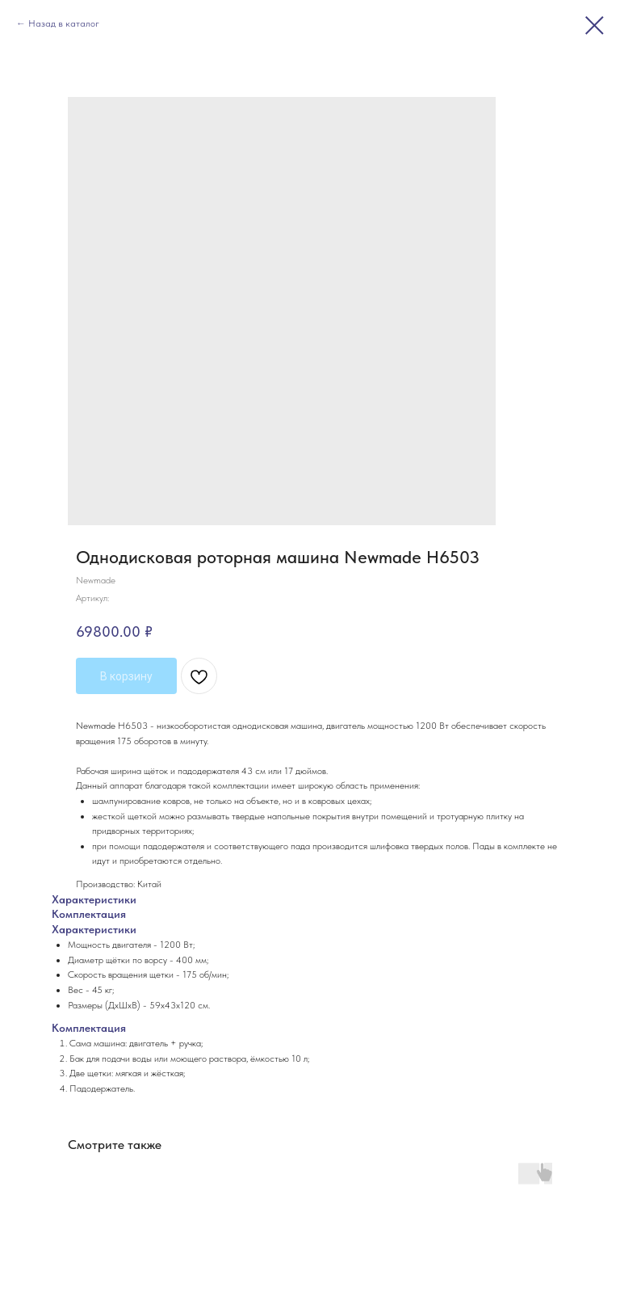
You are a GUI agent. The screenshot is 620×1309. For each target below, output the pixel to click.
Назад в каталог (63, 23)
